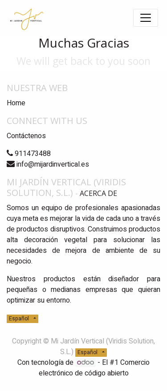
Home (16, 103)
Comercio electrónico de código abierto (94, 368)
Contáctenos (26, 136)
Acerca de (98, 193)
